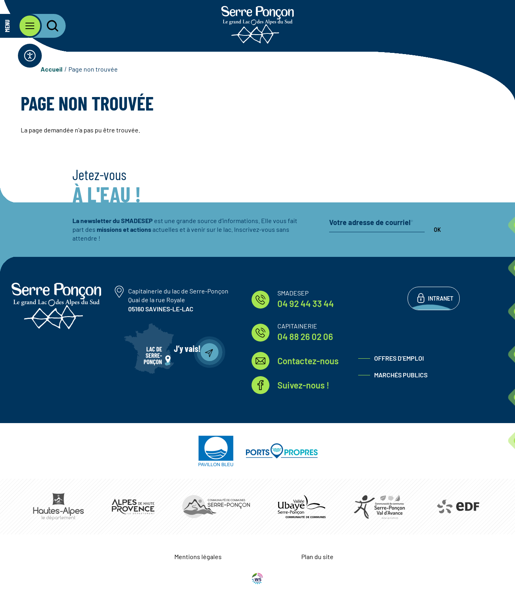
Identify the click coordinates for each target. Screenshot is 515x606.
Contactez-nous (308, 360)
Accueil (51, 69)
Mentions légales (198, 556)
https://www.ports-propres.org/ (282, 450)
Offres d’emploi (399, 358)
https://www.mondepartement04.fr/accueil (133, 506)
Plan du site (317, 556)
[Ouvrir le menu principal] (21, 26)
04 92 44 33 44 (305, 303)
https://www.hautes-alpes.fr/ (58, 507)
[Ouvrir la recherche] (48, 26)
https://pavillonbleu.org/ (216, 451)
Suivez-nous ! (303, 385)
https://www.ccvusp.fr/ (302, 506)
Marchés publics (400, 375)
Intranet (440, 298)
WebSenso (257, 578)
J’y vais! (187, 348)
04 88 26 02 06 (305, 336)
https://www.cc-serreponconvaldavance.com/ (379, 506)
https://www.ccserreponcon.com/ (216, 506)
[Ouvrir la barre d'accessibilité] (30, 56)
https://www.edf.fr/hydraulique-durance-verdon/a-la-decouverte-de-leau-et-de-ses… (457, 507)
